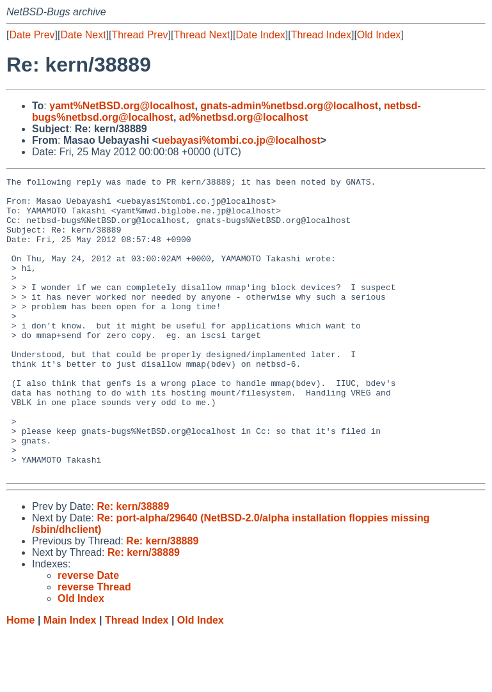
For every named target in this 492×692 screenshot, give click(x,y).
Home (20, 679)
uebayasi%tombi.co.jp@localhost (239, 140)
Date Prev (31, 34)
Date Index (260, 34)
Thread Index (321, 34)
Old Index (379, 34)
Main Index (70, 679)
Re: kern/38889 (133, 565)
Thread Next (201, 34)
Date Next (83, 34)
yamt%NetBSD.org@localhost (121, 105)
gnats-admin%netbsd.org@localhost (289, 105)
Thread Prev (140, 34)
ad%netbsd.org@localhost (243, 117)
